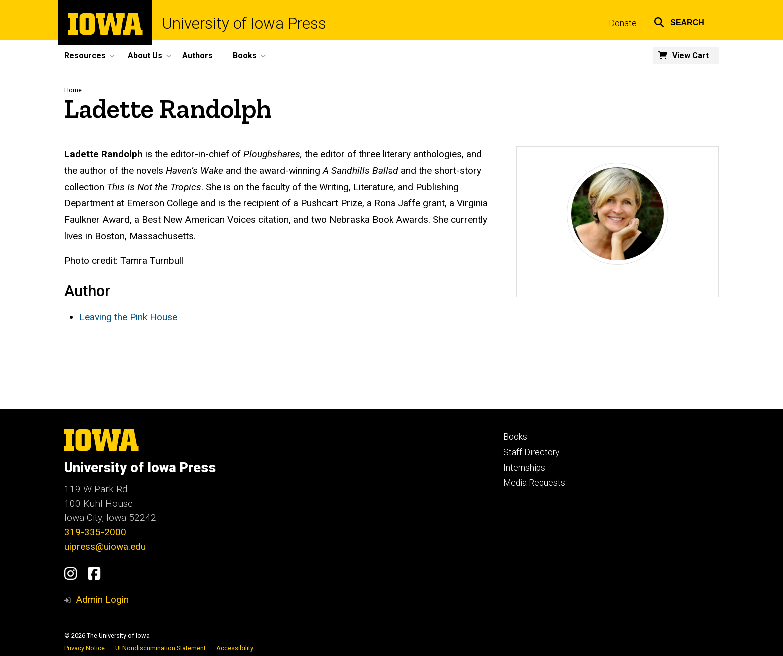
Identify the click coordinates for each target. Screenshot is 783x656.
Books (515, 437)
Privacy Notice (84, 648)
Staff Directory (531, 452)
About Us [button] (145, 55)
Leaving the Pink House (128, 317)
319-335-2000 (95, 532)
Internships (524, 468)
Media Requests (534, 483)
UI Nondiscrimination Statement (160, 648)
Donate (623, 23)
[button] (679, 21)
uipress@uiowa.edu (105, 546)
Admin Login (102, 599)
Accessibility (234, 648)
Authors (197, 55)
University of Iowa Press (244, 23)
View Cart (690, 55)
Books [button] (245, 55)
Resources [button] (85, 55)
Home (73, 90)
